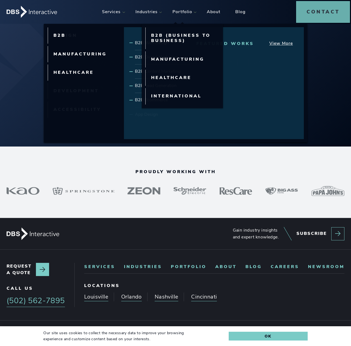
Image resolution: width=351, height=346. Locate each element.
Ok (268, 336)
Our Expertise (140, 85)
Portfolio (188, 265)
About (226, 265)
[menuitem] (112, 11)
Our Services (81, 85)
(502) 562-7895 (223, 118)
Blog (253, 265)
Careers (285, 265)
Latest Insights (265, 85)
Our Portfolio (201, 85)
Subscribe (311, 232)
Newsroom (326, 265)
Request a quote (19, 267)
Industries (143, 265)
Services (99, 265)
